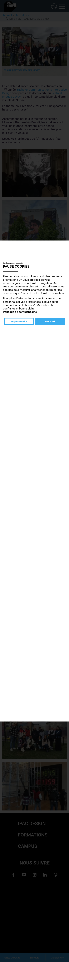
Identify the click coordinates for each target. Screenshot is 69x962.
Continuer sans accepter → (14, 263)
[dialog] (34, 481)
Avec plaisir (50, 321)
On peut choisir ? (19, 321)
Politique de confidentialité (20, 312)
